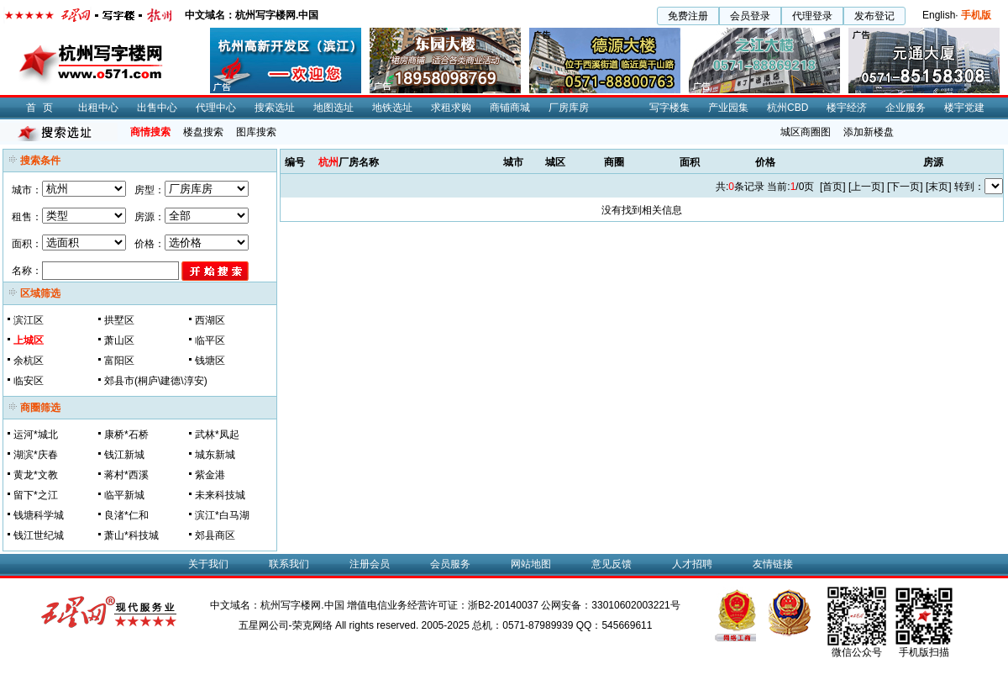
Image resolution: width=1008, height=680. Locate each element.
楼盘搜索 (203, 132)
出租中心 (98, 107)
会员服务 (450, 564)
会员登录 (750, 16)
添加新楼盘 (868, 132)
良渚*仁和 (126, 515)
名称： (27, 271)
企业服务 (905, 107)
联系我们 (289, 564)
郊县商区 (215, 535)
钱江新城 (124, 455)
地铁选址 (392, 107)
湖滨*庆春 (35, 455)
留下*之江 (35, 495)
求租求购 (451, 107)
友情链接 (773, 564)
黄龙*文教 (35, 475)
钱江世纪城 (38, 535)
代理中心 (216, 107)
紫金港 (210, 475)
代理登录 (812, 16)
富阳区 (119, 360)
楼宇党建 (964, 107)
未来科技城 (220, 495)
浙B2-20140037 (503, 605)
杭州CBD (787, 107)
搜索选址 (275, 107)
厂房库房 (569, 107)
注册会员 (369, 564)
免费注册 (688, 16)
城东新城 (215, 455)
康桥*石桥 (126, 434)
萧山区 (119, 340)
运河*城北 (35, 434)
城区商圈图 (805, 132)
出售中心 (157, 107)
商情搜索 (150, 132)
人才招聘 (692, 564)
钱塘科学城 (38, 515)
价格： (149, 244)
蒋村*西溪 (126, 475)
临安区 (28, 381)
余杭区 (28, 360)
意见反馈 (611, 564)
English (938, 15)
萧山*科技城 (131, 535)
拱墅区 (119, 320)
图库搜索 (256, 132)
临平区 (210, 340)
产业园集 (728, 107)
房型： (149, 190)
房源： (149, 217)
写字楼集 (669, 107)
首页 (43, 107)
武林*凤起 (217, 434)
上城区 (28, 340)
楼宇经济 (847, 107)
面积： (27, 244)
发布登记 (874, 16)
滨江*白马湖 (222, 515)
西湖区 (210, 320)
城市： (27, 190)
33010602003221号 (635, 605)
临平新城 (124, 495)
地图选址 (333, 107)
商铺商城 (510, 107)
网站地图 (531, 564)
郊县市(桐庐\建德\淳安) (155, 381)
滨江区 (28, 320)
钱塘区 (210, 360)
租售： (27, 217)
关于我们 (208, 564)
